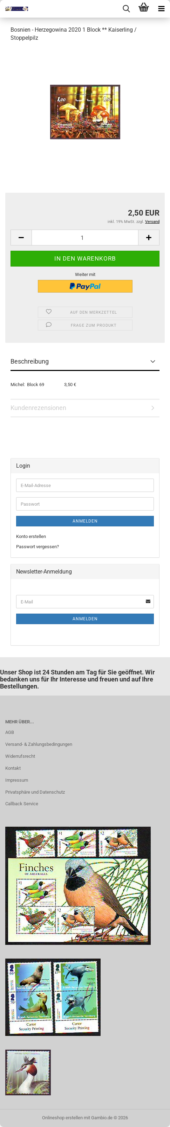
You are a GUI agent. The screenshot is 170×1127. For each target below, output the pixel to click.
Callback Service (21, 803)
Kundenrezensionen (38, 407)
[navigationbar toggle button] (161, 9)
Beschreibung (30, 361)
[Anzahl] (85, 237)
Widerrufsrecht (20, 756)
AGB (9, 732)
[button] (21, 237)
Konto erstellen (31, 536)
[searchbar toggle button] (126, 9)
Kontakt (13, 768)
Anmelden (85, 521)
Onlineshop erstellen (62, 1117)
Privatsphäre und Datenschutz (35, 792)
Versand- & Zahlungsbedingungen (38, 744)
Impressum (16, 780)
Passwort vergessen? (37, 546)
